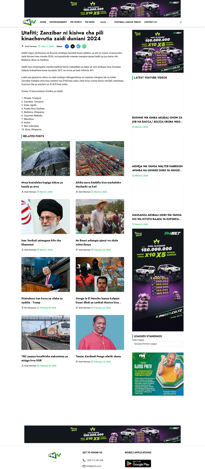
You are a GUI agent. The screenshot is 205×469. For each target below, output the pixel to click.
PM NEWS (90, 22)
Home (43, 22)
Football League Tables (127, 22)
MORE (104, 22)
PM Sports (76, 22)
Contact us (150, 22)
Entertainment (58, 22)
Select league (138, 340)
